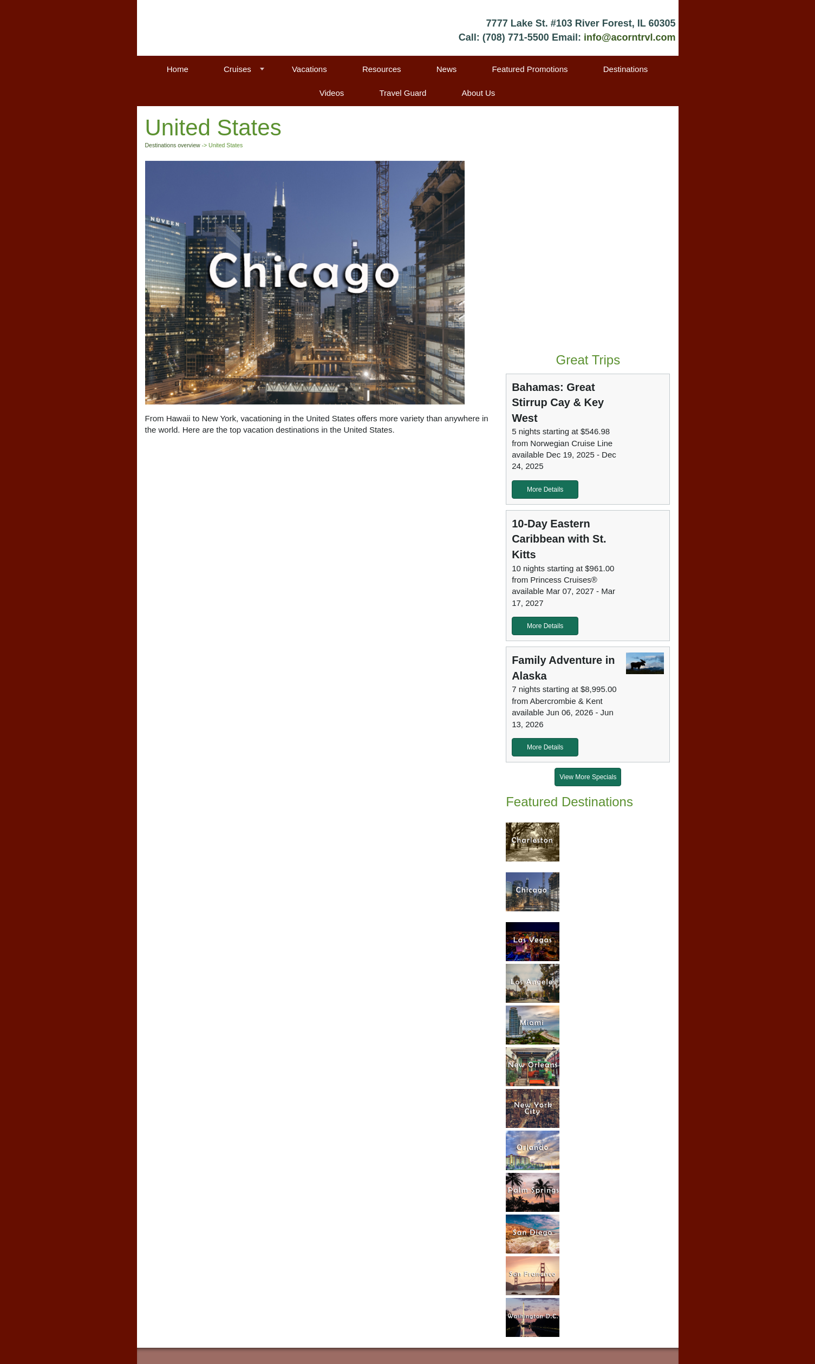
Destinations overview (172, 145)
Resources (381, 69)
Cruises (237, 69)
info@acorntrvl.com (630, 37)
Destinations (625, 69)
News (446, 69)
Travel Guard (402, 92)
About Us (478, 92)
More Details (545, 489)
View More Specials (587, 777)
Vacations (309, 69)
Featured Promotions (530, 69)
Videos (332, 92)
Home (177, 69)
